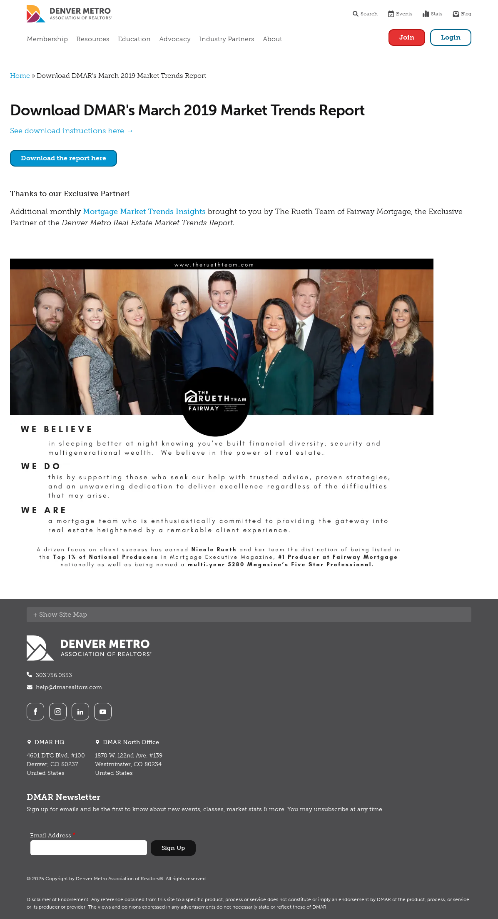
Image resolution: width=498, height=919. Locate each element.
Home (20, 76)
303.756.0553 (54, 675)
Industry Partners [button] (226, 39)
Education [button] (134, 39)
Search (365, 13)
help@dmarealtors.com (69, 687)
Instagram (58, 711)
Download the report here (63, 158)
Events (400, 13)
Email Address (50, 835)
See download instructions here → (72, 130)
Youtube (103, 711)
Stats (433, 13)
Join (406, 37)
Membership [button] (47, 39)
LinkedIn (80, 711)
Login (451, 37)
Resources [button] (93, 39)
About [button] (272, 39)
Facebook (35, 711)
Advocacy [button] (175, 39)
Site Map (73, 614)
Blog (462, 13)
